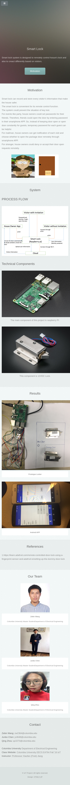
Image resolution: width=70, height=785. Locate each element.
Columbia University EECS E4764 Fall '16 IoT (39, 752)
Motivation (35, 71)
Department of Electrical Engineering (39, 748)
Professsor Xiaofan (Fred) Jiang (27, 756)
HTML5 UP (38, 777)
